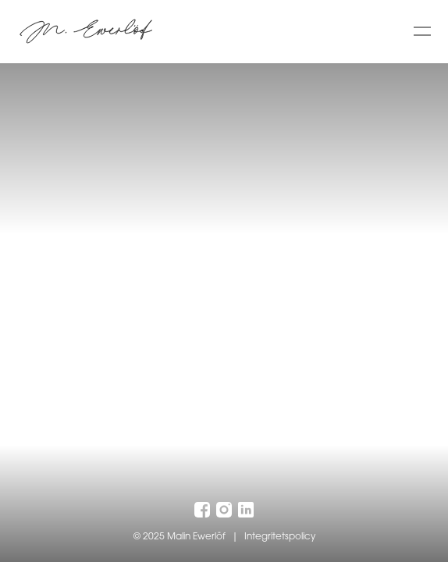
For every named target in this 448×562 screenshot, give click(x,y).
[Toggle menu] (422, 31)
